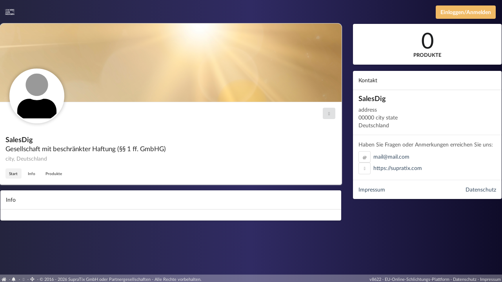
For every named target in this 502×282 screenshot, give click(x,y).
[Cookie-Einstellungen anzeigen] (23, 279)
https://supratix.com (397, 167)
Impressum (371, 189)
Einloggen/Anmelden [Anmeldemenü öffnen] (465, 12)
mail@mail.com (391, 156)
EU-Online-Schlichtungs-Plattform (417, 279)
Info (31, 173)
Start (13, 173)
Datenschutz (481, 189)
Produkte (53, 173)
